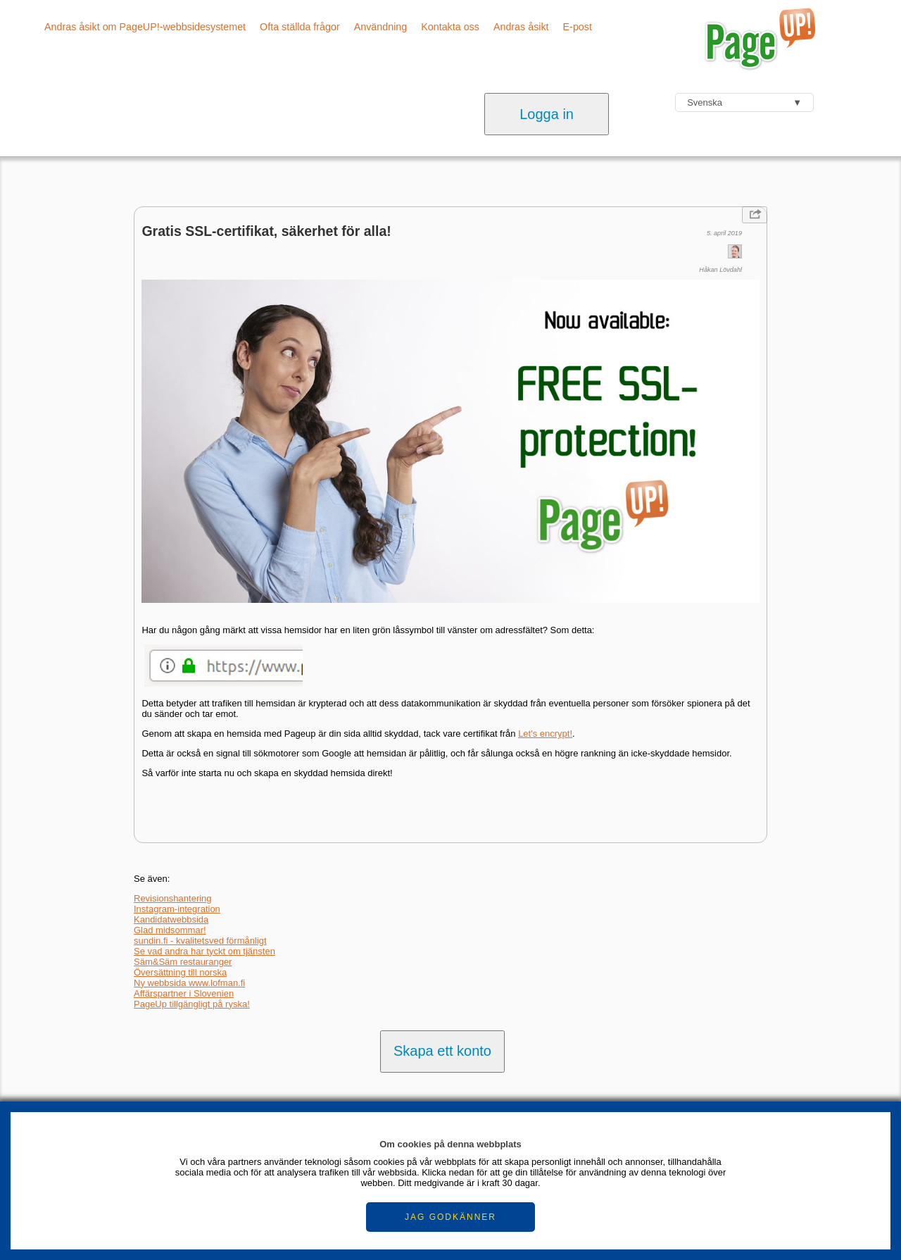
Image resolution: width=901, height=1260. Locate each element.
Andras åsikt (521, 26)
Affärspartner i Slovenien (184, 993)
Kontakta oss (450, 26)
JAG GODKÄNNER (450, 1217)
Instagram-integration (177, 909)
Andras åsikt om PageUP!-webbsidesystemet (145, 26)
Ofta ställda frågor (300, 26)
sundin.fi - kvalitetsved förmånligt (200, 940)
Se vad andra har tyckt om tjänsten (204, 951)
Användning (381, 26)
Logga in (546, 114)
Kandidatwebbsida (171, 919)
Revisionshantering (173, 898)
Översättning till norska (180, 972)
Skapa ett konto (442, 1051)
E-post (577, 26)
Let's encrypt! (545, 733)
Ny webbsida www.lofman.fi (189, 983)
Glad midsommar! (170, 930)
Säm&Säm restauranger (183, 961)
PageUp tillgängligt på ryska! (192, 1004)
